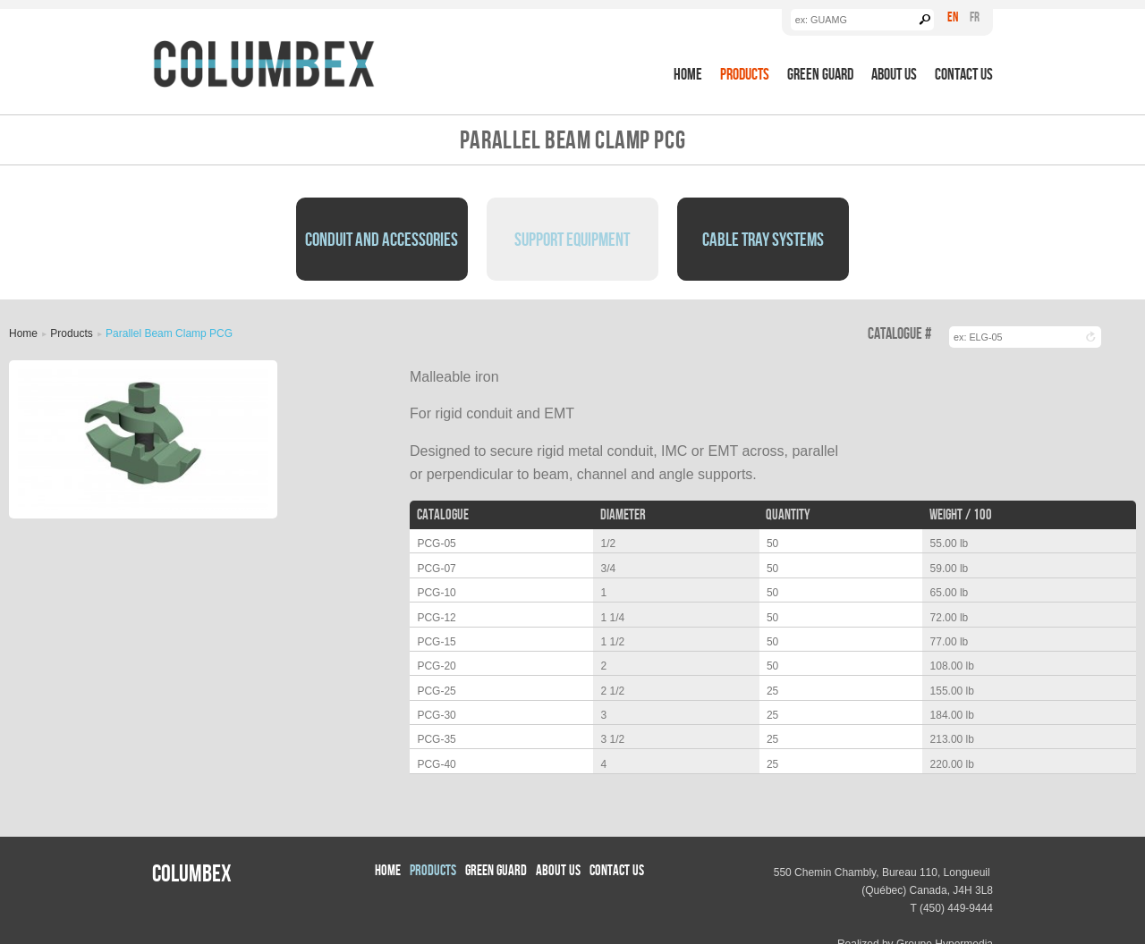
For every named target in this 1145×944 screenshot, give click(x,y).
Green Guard (820, 73)
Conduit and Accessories (381, 239)
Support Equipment (572, 239)
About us (894, 73)
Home (688, 73)
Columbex (192, 872)
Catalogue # (899, 333)
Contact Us (964, 73)
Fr (975, 16)
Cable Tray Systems (763, 239)
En (952, 16)
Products (744, 73)
